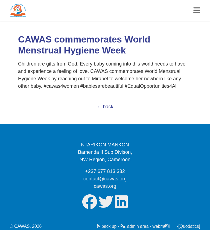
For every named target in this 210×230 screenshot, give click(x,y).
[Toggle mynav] (196, 10)
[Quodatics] (189, 226)
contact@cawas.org (105, 178)
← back (105, 106)
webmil (161, 226)
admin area (134, 226)
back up (107, 226)
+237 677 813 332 (105, 171)
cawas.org (105, 186)
